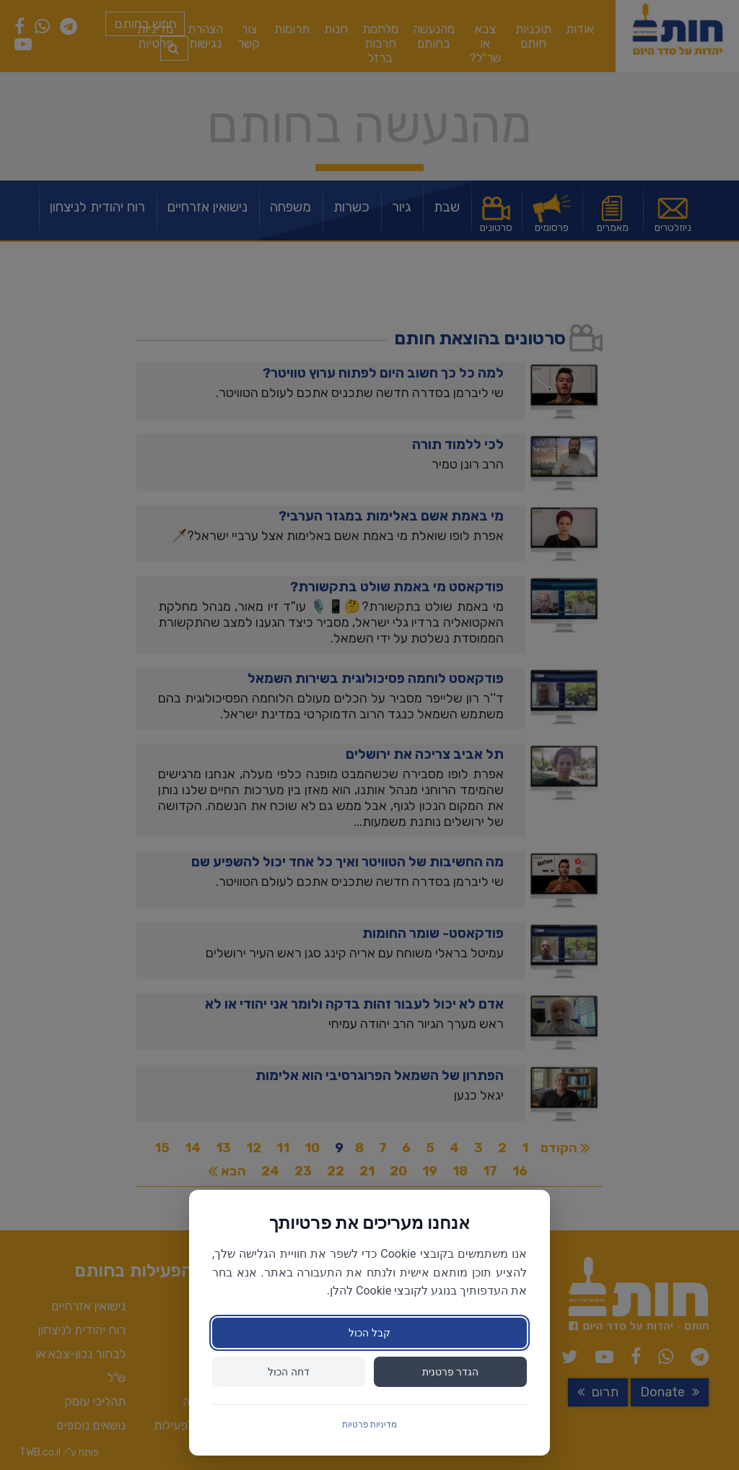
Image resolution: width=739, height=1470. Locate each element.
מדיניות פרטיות (370, 1424)
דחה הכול (288, 1372)
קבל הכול (369, 1333)
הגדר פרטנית (450, 1372)
